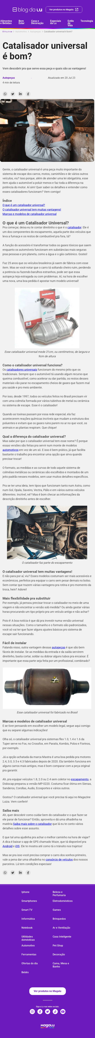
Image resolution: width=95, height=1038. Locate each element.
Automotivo (28, 945)
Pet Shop (58, 945)
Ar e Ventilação (61, 927)
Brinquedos (59, 918)
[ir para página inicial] (27, 10)
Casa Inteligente (62, 936)
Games (57, 909)
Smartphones (29, 900)
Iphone (25, 892)
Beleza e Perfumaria (59, 894)
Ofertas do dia (29, 963)
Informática (28, 918)
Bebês (25, 972)
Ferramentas (28, 954)
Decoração (59, 954)
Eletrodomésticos (63, 900)
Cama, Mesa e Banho (61, 965)
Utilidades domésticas (28, 938)
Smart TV (26, 909)
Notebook (26, 927)
